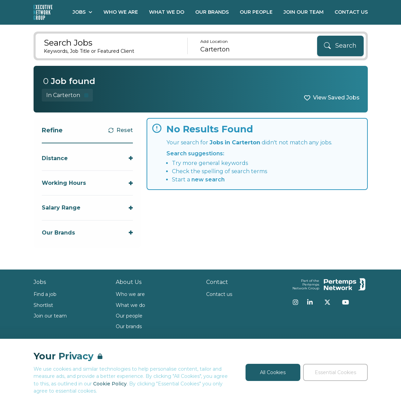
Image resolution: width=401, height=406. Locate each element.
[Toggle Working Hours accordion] (87, 183)
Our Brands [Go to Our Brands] (212, 12)
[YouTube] (345, 302)
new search (208, 179)
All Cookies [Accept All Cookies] (273, 372)
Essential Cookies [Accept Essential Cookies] (335, 372)
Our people (129, 316)
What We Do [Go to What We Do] (166, 12)
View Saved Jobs (336, 97)
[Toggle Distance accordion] (87, 158)
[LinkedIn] (310, 302)
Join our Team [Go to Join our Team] (304, 12)
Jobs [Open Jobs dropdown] (82, 12)
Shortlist (43, 305)
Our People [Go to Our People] (256, 12)
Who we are (130, 294)
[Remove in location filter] (67, 95)
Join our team (50, 316)
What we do (130, 305)
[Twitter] (327, 302)
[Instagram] (295, 302)
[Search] (340, 46)
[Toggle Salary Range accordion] (87, 207)
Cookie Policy (110, 384)
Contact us (219, 294)
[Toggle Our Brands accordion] (87, 232)
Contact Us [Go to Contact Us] (351, 12)
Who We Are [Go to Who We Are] (120, 12)
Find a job (45, 294)
